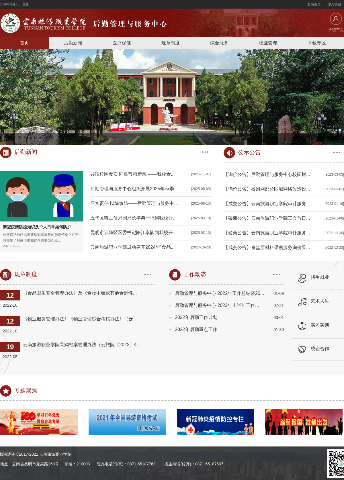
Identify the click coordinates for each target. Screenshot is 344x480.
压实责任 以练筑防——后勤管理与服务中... (134, 203)
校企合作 (320, 348)
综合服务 (219, 42)
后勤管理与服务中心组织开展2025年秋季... (134, 188)
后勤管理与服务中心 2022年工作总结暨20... (219, 293)
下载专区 (317, 42)
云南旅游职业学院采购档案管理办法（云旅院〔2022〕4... (81, 344)
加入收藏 (334, 4)
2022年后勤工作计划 (196, 317)
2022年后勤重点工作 (196, 329)
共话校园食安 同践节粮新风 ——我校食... (132, 174)
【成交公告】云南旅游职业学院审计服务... (267, 203)
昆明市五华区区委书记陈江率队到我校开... (133, 232)
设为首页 (314, 4)
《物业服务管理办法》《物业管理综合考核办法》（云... (80, 318)
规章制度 (170, 42)
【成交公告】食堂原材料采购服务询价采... (267, 247)
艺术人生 (320, 301)
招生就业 (320, 277)
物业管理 (268, 42)
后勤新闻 (73, 42)
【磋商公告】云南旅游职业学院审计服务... (267, 232)
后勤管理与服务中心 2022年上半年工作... (217, 305)
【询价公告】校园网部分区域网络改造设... (267, 189)
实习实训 (320, 324)
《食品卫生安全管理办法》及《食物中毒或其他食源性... (80, 293)
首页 (24, 42)
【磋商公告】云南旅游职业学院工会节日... (267, 218)
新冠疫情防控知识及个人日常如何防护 (37, 227)
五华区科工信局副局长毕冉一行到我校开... (133, 217)
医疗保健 (122, 42)
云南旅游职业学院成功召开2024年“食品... (132, 247)
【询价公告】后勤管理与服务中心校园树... (267, 174)
